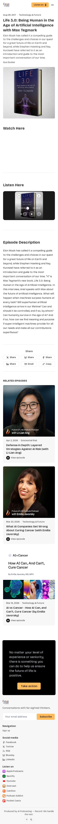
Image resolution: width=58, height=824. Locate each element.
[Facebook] (9, 742)
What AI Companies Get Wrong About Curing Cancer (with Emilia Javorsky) (28, 530)
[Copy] (47, 364)
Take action (29, 686)
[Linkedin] (8, 759)
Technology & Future (30, 15)
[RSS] (6, 751)
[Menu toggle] (52, 4)
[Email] (29, 364)
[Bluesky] (8, 755)
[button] (40, 4)
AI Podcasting (25, 811)
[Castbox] (13, 790)
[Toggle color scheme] (29, 819)
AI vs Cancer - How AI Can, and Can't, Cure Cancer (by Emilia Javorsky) (26, 611)
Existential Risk (29, 440)
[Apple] (13, 771)
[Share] (11, 357)
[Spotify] (13, 776)
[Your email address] (20, 717)
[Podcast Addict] (13, 795)
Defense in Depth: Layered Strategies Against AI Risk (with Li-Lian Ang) (27, 449)
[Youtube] (13, 781)
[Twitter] (8, 746)
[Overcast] (13, 786)
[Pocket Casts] (13, 800)
